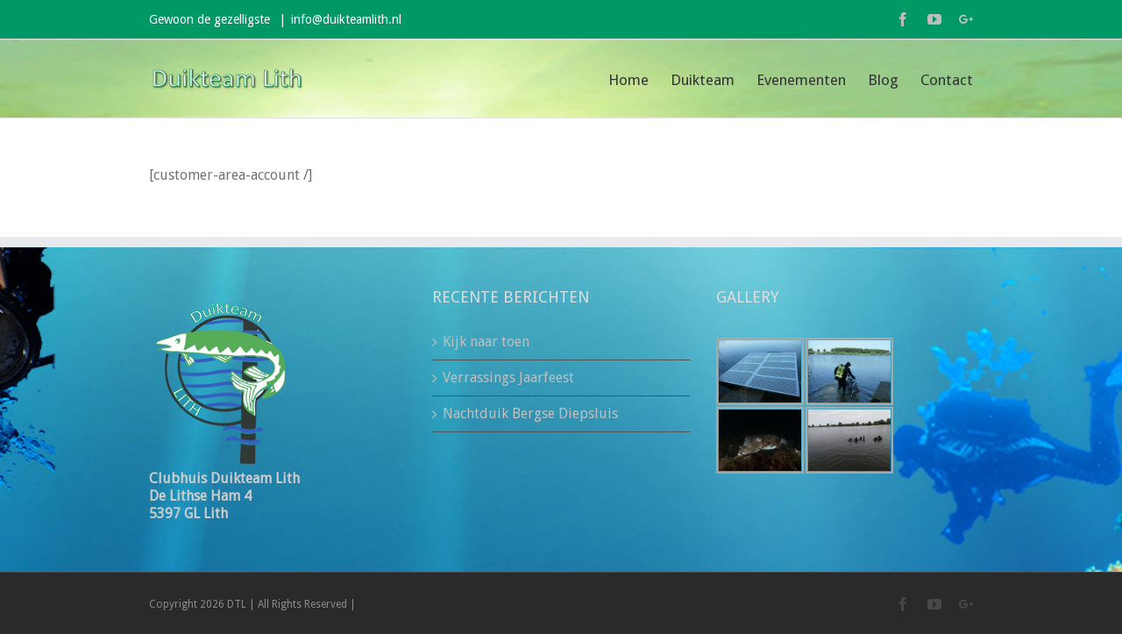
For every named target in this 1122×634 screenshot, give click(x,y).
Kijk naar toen (486, 341)
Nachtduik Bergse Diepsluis (530, 413)
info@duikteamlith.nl (346, 19)
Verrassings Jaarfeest (508, 377)
